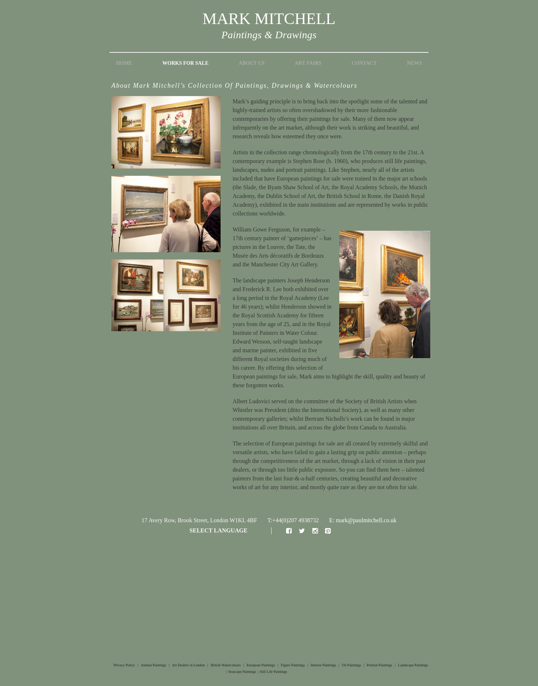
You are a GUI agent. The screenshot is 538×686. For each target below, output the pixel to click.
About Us (252, 63)
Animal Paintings (153, 665)
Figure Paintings (293, 665)
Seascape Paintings (242, 672)
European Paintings (260, 665)
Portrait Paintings (379, 665)
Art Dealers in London (188, 665)
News (414, 63)
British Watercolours (226, 665)
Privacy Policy (124, 665)
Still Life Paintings (273, 672)
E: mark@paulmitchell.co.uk (362, 520)
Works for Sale (185, 63)
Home (124, 63)
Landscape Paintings (413, 665)
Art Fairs (308, 63)
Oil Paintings (351, 665)
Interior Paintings (323, 665)
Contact (364, 63)
